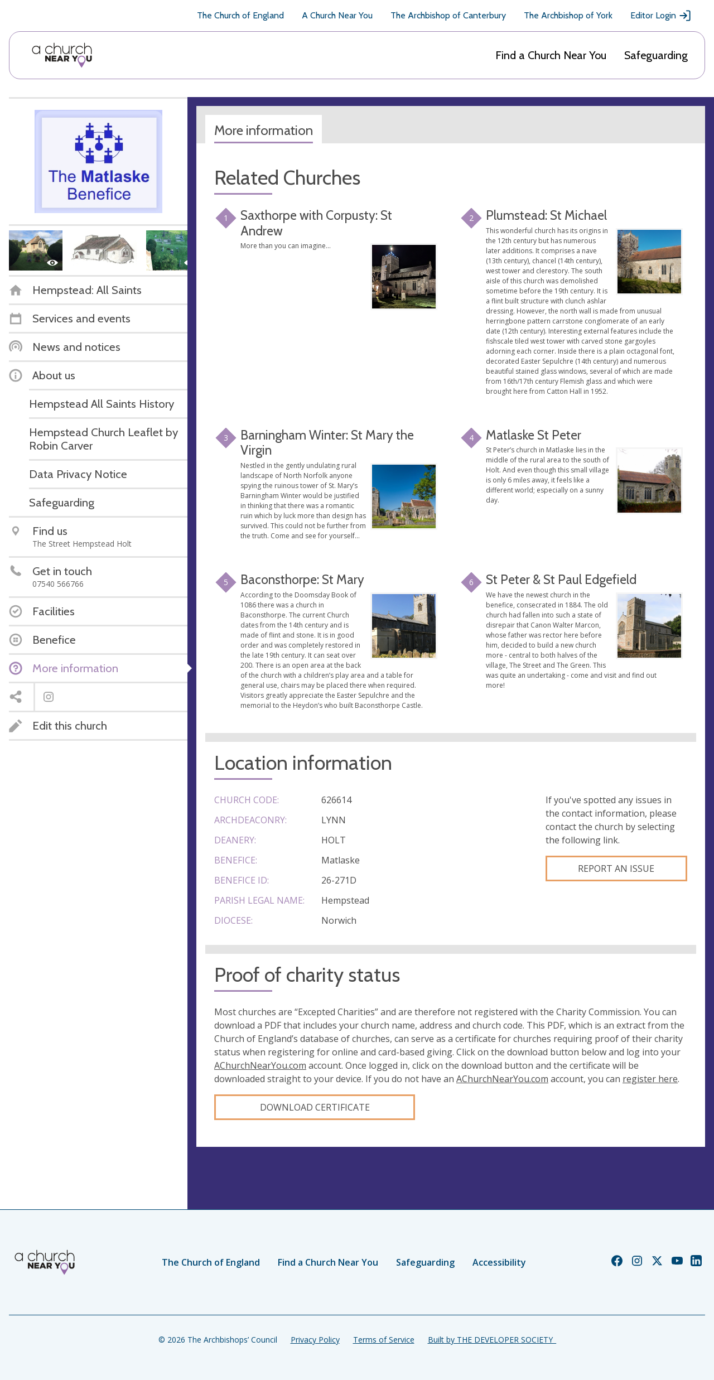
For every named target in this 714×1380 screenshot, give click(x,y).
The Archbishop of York (568, 15)
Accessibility (499, 1262)
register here (650, 1079)
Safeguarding (656, 55)
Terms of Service (383, 1339)
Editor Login (661, 15)
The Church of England (240, 15)
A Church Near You (337, 15)
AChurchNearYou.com (260, 1065)
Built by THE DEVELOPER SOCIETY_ (492, 1339)
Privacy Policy (315, 1339)
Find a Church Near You (550, 55)
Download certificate (315, 1107)
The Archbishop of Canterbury (448, 15)
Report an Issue (616, 868)
